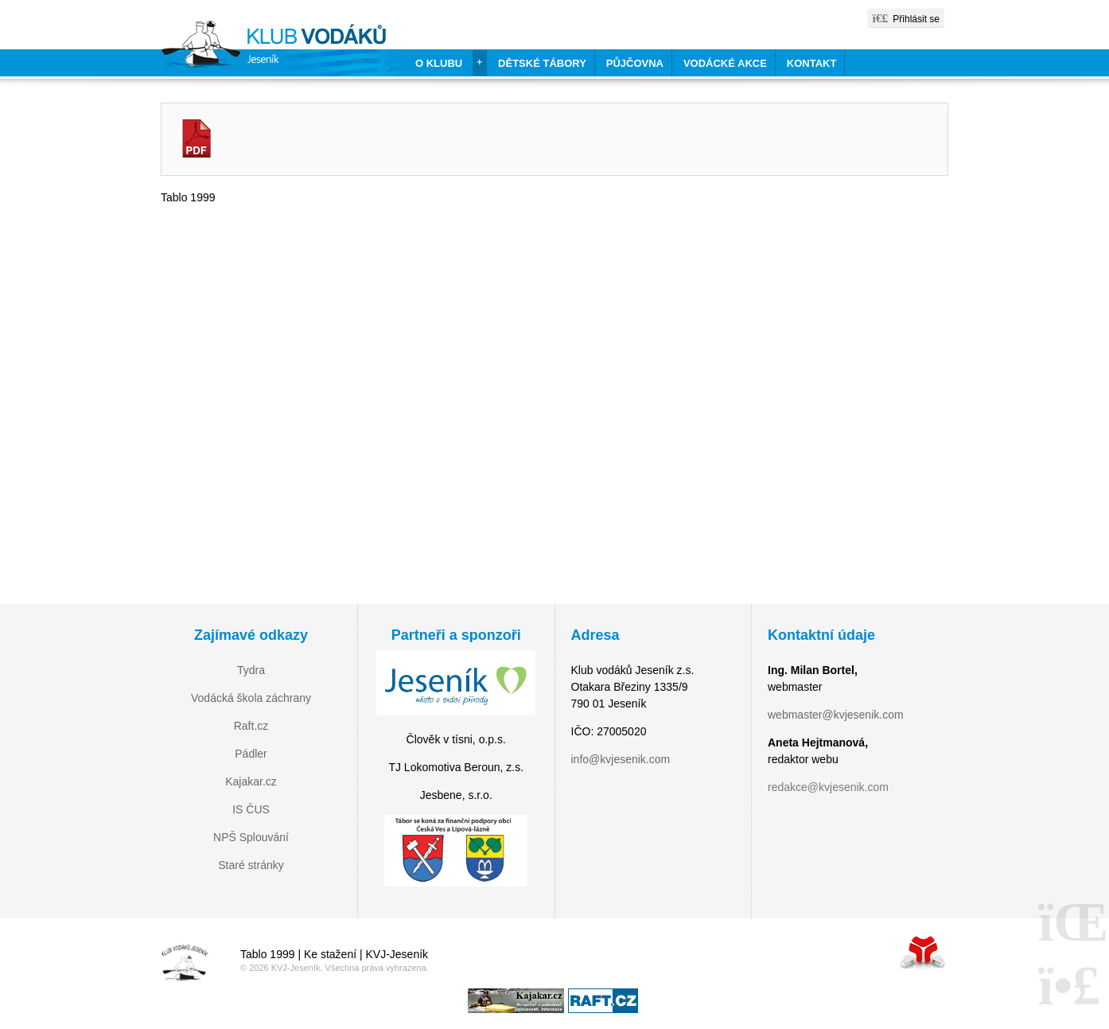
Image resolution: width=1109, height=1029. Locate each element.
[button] (905, 18)
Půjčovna (634, 63)
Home (279, 48)
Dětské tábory (542, 63)
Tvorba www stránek (922, 952)
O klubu (438, 63)
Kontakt (812, 63)
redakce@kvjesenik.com (828, 787)
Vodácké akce (725, 63)
